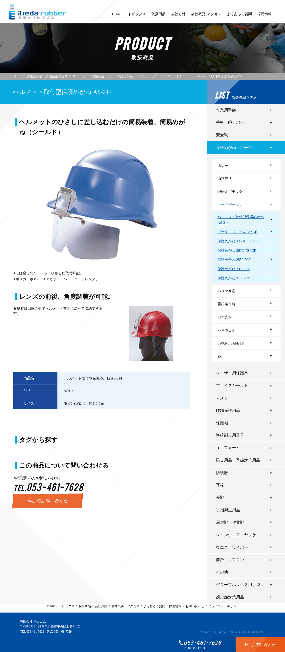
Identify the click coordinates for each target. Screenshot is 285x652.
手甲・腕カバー (230, 122)
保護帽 (222, 423)
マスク (222, 398)
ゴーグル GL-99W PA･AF (237, 232)
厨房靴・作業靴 (230, 522)
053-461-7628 (35, 631)
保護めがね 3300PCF (234, 269)
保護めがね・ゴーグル (236, 147)
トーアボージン (230, 205)
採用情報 (264, 16)
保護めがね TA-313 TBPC (237, 241)
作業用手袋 (226, 110)
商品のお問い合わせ (48, 501)
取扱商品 (158, 17)
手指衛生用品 (228, 510)
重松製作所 (226, 304)
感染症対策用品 (230, 597)
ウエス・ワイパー (232, 547)
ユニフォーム (228, 448)
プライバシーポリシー (223, 606)
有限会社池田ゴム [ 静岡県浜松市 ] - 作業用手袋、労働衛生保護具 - (37, 12)
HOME (117, 16)
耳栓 (220, 485)
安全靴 (222, 135)
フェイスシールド (232, 385)
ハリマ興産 (226, 291)
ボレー (223, 165)
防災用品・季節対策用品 (238, 460)
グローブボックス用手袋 (238, 584)
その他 (222, 572)
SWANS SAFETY (231, 343)
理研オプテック (230, 192)
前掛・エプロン (230, 559)
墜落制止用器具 (230, 435)
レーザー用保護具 (232, 373)
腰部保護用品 (228, 410)
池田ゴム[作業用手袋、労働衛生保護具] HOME (45, 76)
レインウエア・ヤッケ (236, 535)
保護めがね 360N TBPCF (237, 250)
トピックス (137, 16)
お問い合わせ (194, 606)
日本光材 (225, 317)
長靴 (220, 497)
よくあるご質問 (239, 16)
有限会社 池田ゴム (33, 621)
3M (220, 356)
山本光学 (225, 178)
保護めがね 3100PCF (234, 278)
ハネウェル (226, 330)
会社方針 (178, 16)
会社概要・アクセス (125, 606)
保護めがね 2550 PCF (234, 260)
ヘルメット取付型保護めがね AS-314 (241, 220)
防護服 (222, 472)
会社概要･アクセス (206, 16)
